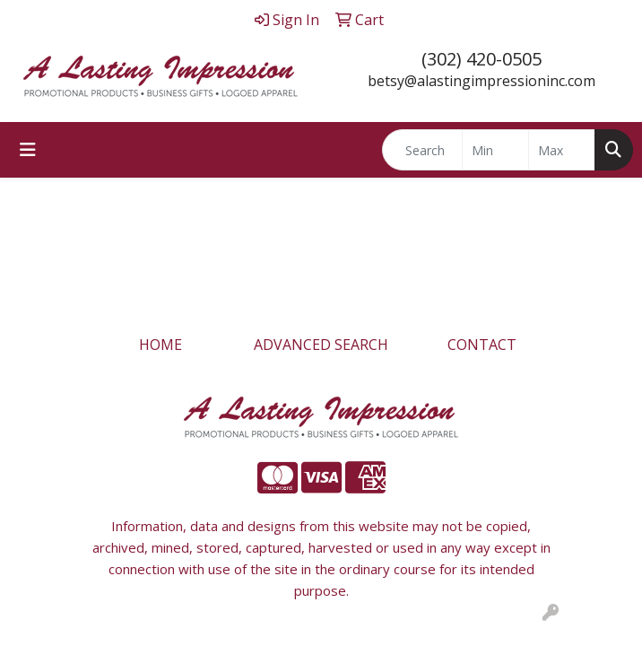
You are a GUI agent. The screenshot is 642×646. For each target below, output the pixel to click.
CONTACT (481, 344)
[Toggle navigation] (28, 149)
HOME (160, 344)
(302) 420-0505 (481, 59)
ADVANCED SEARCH (321, 344)
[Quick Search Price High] (561, 149)
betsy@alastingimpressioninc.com (481, 81)
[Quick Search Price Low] (495, 149)
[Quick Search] (422, 149)
